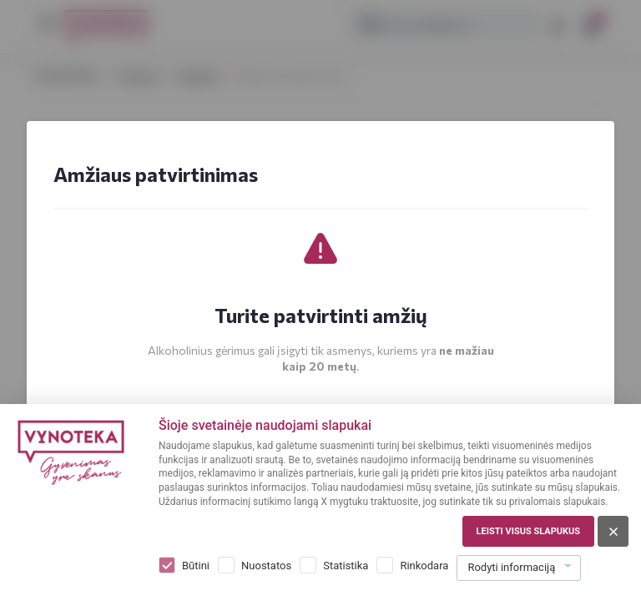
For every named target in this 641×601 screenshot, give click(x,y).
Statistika (345, 565)
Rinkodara (424, 565)
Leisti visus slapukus (528, 531)
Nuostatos (266, 565)
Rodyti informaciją (511, 567)
